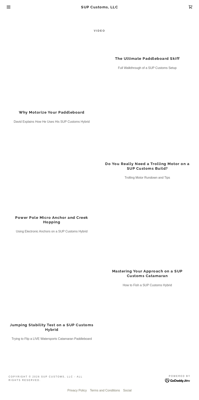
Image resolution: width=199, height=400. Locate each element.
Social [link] (127, 390)
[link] (99, 7)
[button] (10, 7)
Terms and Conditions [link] (105, 390)
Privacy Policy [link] (77, 390)
